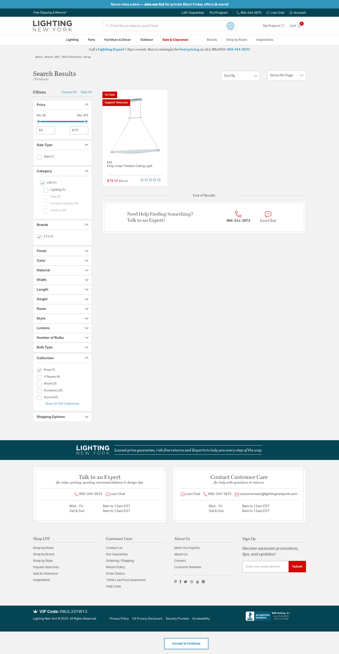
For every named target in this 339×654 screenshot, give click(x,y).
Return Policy (115, 567)
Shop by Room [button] (236, 40)
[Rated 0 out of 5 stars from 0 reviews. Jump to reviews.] (151, 180)
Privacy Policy (119, 618)
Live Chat (275, 12)
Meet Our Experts (187, 548)
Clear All (86, 92)
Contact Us (114, 548)
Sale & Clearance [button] (175, 40)
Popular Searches (46, 567)
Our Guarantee (117, 554)
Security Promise (177, 618)
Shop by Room (43, 548)
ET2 (57, 57)
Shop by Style (43, 560)
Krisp (87, 57)
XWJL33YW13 (73, 612)
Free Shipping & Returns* (49, 12)
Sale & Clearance (45, 573)
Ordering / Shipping (120, 560)
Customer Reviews (187, 567)
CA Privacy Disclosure (147, 618)
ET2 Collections (71, 57)
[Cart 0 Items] (298, 26)
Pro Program (218, 12)
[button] (297, 12)
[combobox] (169, 26)
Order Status (115, 573)
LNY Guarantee (193, 12)
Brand (49, 57)
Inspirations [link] (264, 40)
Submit (297, 566)
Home (38, 57)
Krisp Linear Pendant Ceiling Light (129, 166)
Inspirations (41, 580)
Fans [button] (91, 40)
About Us (180, 554)
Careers (180, 560)
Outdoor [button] (146, 40)
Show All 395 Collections (62, 403)
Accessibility (201, 618)
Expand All (69, 92)
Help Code (113, 586)
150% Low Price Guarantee (126, 580)
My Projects (274, 26)
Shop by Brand (43, 554)
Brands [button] (212, 40)
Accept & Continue (186, 643)
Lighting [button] (72, 40)
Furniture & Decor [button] (117, 40)
